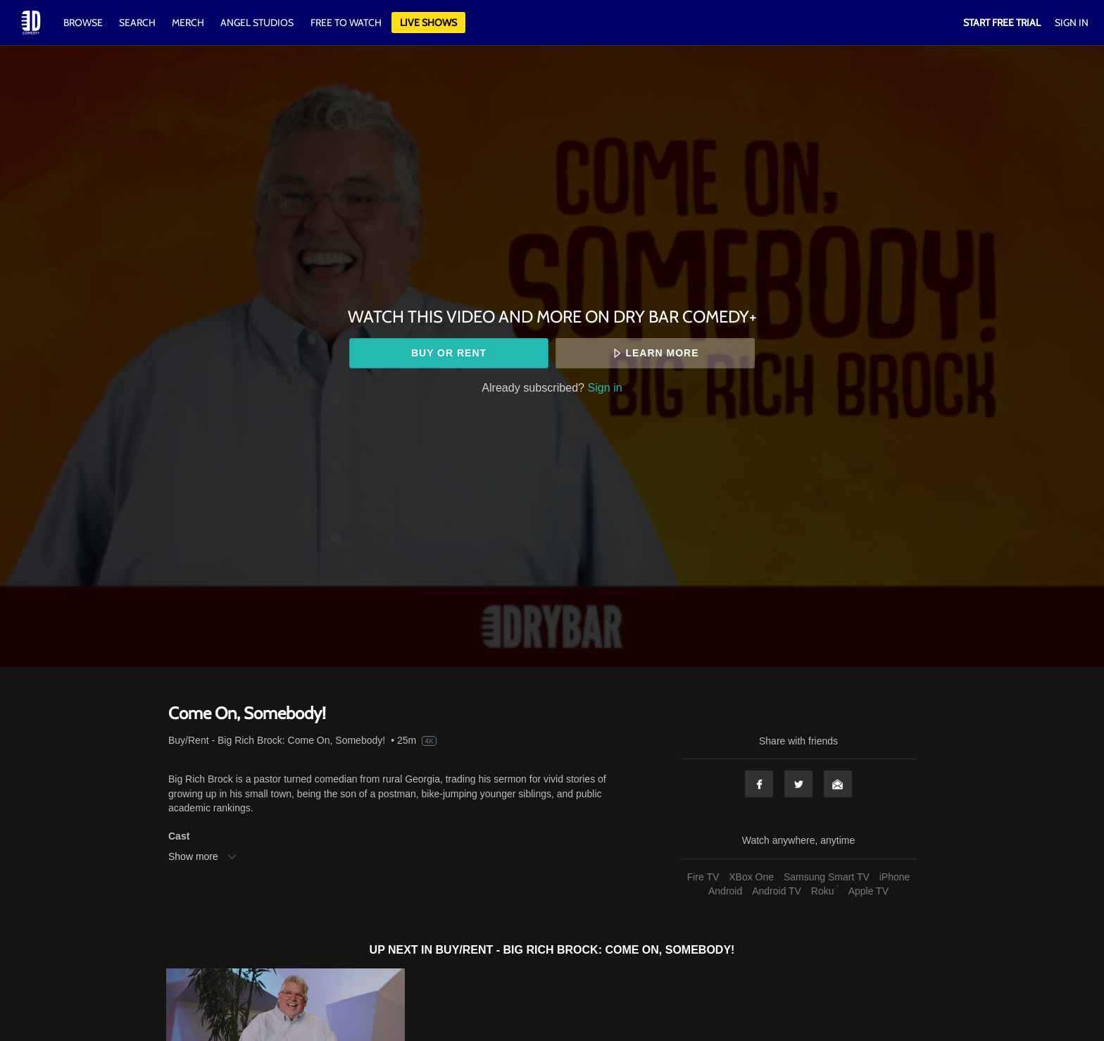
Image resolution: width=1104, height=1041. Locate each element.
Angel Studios (257, 22)
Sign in (605, 387)
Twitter (798, 784)
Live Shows (428, 22)
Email (838, 784)
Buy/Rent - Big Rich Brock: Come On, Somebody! (276, 740)
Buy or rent (449, 353)
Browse (84, 22)
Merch (188, 22)
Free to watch (346, 22)
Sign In (1072, 22)
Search (138, 22)
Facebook (759, 784)
